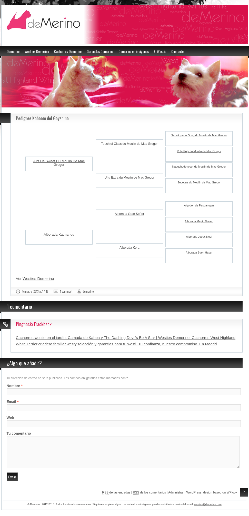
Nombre (13, 386)
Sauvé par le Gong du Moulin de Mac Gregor (199, 135)
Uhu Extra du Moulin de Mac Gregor (129, 177)
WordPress (193, 498)
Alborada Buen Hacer (199, 252)
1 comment (66, 291)
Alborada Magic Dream (199, 221)
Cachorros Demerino (68, 51)
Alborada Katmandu (59, 234)
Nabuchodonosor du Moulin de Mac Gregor (199, 166)
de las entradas (116, 499)
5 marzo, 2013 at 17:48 (35, 291)
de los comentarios (149, 499)
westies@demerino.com (208, 510)
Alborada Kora (129, 247)
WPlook (232, 498)
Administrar (176, 498)
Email (11, 402)
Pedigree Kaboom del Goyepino (42, 118)
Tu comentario (19, 433)
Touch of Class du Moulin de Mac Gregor (129, 144)
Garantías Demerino (100, 51)
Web (10, 417)
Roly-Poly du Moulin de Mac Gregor (199, 151)
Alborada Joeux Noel (199, 236)
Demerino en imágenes (133, 51)
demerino (88, 291)
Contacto (177, 51)
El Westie (160, 51)
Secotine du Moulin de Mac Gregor (199, 182)
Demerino (13, 51)
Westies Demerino (37, 51)
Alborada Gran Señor (129, 214)
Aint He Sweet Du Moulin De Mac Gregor (59, 163)
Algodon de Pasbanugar (199, 205)
